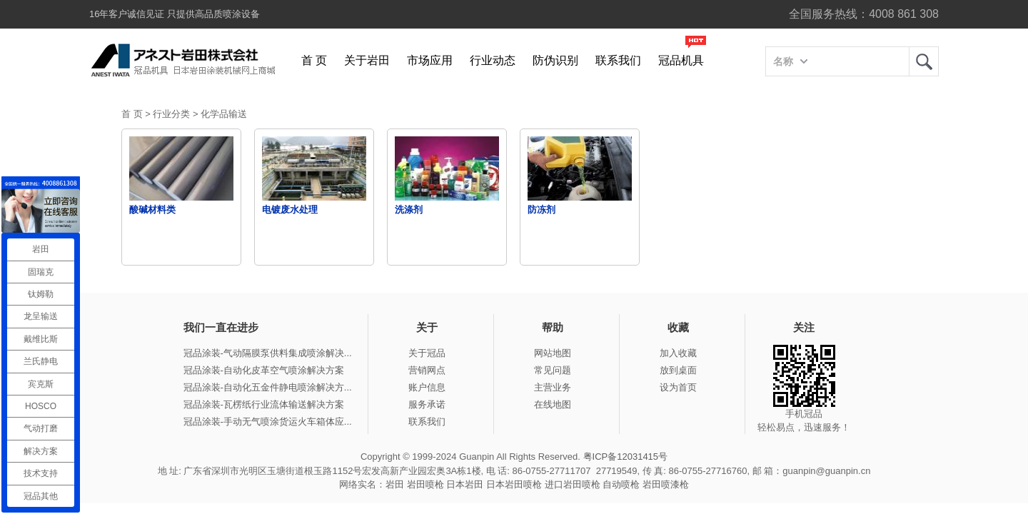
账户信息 (426, 387)
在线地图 (552, 404)
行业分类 (171, 114)
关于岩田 (367, 60)
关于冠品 (426, 353)
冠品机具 (681, 60)
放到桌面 (678, 370)
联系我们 (618, 60)
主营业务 (552, 387)
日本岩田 (464, 484)
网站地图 (552, 353)
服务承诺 (426, 404)
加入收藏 (678, 353)
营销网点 (426, 370)
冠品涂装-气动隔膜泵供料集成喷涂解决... (267, 353)
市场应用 (430, 60)
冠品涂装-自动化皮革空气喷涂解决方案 (263, 370)
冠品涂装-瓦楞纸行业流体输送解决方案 (263, 404)
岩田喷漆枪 (665, 484)
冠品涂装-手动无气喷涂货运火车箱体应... (267, 421)
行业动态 (492, 60)
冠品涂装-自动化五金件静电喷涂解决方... (267, 387)
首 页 (314, 60)
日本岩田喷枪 (514, 484)
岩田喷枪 (425, 484)
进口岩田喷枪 (572, 484)
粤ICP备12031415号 (625, 456)
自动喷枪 (621, 484)
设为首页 (678, 387)
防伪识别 (555, 60)
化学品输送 (224, 114)
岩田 (923, 61)
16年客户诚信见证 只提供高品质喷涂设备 (174, 14)
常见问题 (552, 370)
